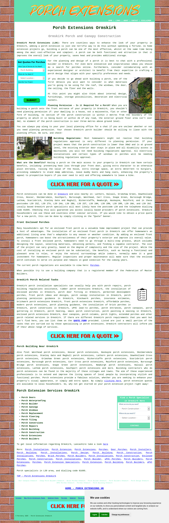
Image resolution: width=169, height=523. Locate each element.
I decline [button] (104, 515)
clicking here (112, 381)
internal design (116, 94)
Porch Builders (77, 456)
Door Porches (119, 449)
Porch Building (26, 453)
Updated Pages (53, 498)
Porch (20, 194)
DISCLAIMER (146, 21)
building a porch (57, 49)
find (26, 352)
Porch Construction (129, 453)
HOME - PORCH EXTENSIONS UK (84, 488)
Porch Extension (61, 449)
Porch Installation (37, 449)
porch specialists (57, 207)
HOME (110, 21)
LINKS (117, 21)
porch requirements (116, 317)
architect (85, 70)
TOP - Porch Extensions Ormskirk (36, 476)
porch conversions (41, 308)
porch (62, 162)
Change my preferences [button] (120, 515)
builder (52, 64)
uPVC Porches (113, 459)
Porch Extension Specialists (61, 462)
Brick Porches (56, 456)
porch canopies (133, 308)
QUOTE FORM (80, 320)
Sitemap (18, 498)
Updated (73, 498)
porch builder (93, 130)
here (105, 444)
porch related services (31, 317)
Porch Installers (140, 449)
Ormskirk (63, 194)
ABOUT (125, 21)
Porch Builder (92, 459)
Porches (94, 265)
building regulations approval (112, 151)
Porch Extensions (85, 449)
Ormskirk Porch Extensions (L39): (38, 43)
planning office (83, 126)
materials (121, 82)
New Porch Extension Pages (34, 498)
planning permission (35, 112)
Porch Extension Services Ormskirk (48, 391)
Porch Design (79, 453)
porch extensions (129, 210)
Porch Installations (54, 453)
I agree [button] (94, 515)
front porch (96, 231)
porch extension (50, 46)
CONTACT (134, 21)
